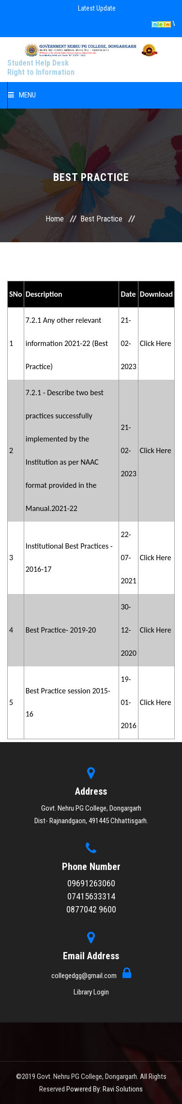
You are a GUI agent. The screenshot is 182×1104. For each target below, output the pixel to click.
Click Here (155, 343)
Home (55, 218)
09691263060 (91, 883)
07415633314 (91, 896)
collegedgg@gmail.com (84, 975)
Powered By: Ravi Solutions (104, 1089)
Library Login (91, 992)
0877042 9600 (91, 909)
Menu (22, 95)
